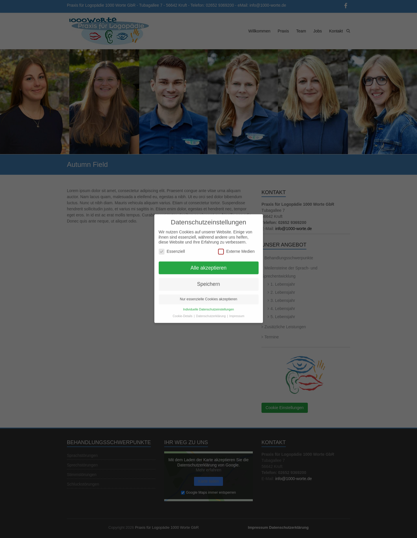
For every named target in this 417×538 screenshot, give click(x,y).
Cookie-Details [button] (183, 313)
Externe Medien (236, 248)
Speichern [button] (208, 281)
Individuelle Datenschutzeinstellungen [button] (208, 306)
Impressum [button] (236, 313)
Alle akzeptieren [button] (209, 264)
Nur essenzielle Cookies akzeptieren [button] (208, 296)
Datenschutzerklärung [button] (211, 313)
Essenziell (172, 248)
